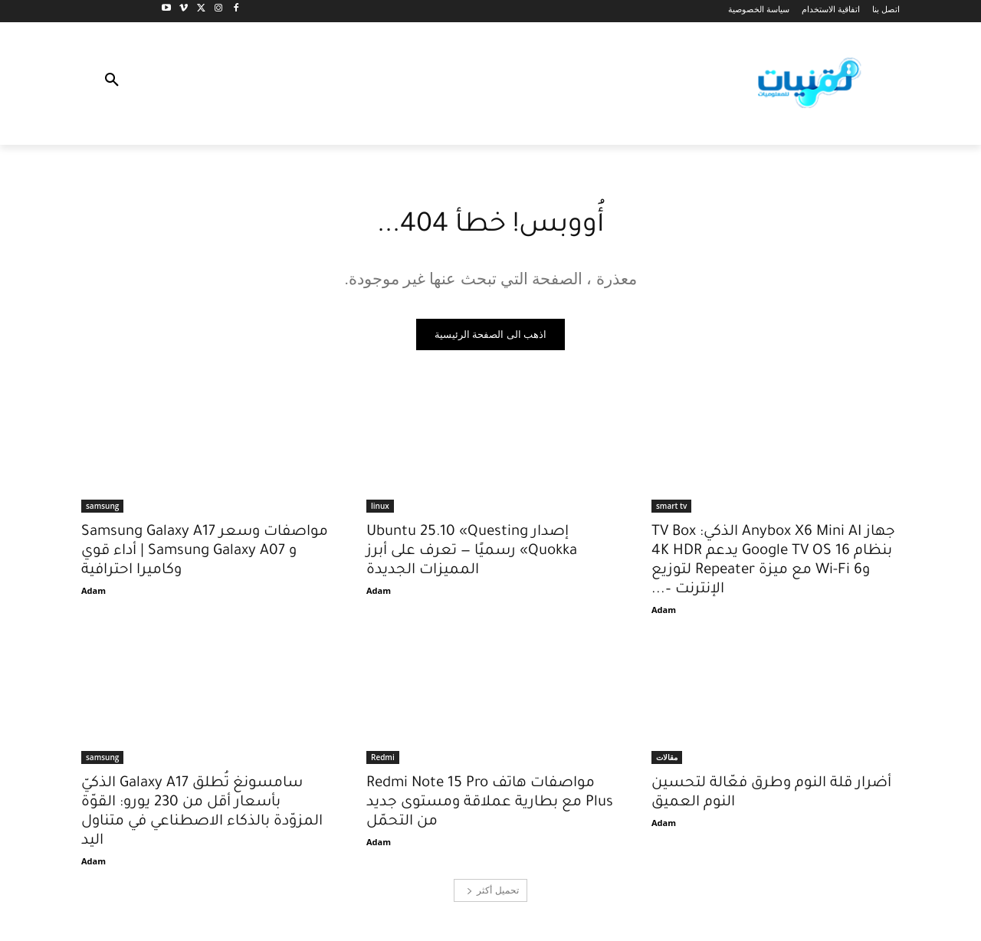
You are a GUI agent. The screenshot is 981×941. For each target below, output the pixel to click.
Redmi (383, 759)
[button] (112, 83)
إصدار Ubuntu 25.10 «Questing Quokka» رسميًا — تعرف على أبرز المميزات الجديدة (471, 553)
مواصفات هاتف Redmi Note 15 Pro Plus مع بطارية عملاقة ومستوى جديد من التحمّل (489, 805)
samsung (102, 508)
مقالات (667, 759)
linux (380, 508)
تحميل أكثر (492, 892)
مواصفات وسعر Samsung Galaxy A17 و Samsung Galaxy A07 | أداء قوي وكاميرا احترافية (204, 553)
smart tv (671, 508)
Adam (663, 612)
